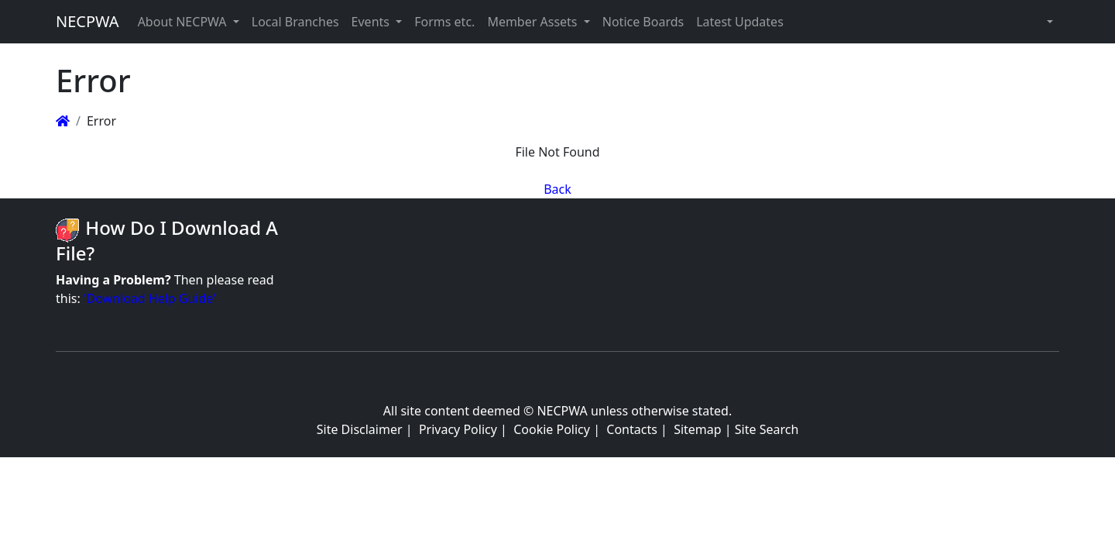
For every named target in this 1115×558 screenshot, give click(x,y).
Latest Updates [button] (740, 21)
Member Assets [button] (533, 21)
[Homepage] (63, 120)
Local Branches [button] (295, 21)
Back (557, 189)
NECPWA (87, 21)
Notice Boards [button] (643, 21)
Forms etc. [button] (444, 21)
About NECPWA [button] (184, 21)
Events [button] (372, 21)
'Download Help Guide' (150, 298)
